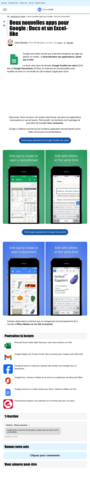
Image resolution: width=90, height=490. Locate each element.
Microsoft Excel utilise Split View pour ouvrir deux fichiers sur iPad (43, 342)
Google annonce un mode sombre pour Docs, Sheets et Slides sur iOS (45, 389)
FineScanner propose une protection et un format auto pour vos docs (45, 401)
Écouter (70, 43)
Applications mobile (18, 17)
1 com (59, 43)
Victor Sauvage (21, 43)
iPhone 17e (24, 3)
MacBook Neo (13, 3)
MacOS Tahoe (40, 3)
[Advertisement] (45, 96)
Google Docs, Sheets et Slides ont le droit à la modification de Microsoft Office (49, 377)
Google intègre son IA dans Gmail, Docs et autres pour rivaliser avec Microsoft (49, 354)
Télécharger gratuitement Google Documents (45, 232)
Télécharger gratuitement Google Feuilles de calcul (45, 140)
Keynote (4, 3)
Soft (48, 9)
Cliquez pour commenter (45, 455)
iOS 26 (31, 3)
